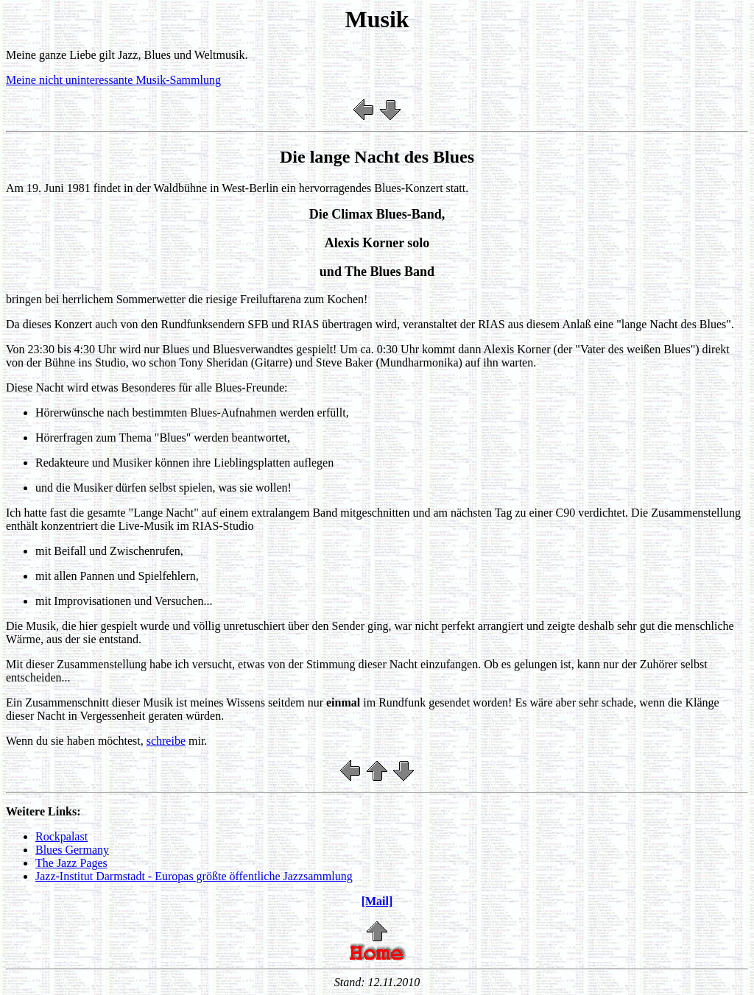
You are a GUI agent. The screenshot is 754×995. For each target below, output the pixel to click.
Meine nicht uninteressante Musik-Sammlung (113, 80)
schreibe (166, 740)
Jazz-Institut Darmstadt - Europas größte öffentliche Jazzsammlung (194, 876)
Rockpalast (61, 836)
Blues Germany (72, 849)
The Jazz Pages (71, 863)
